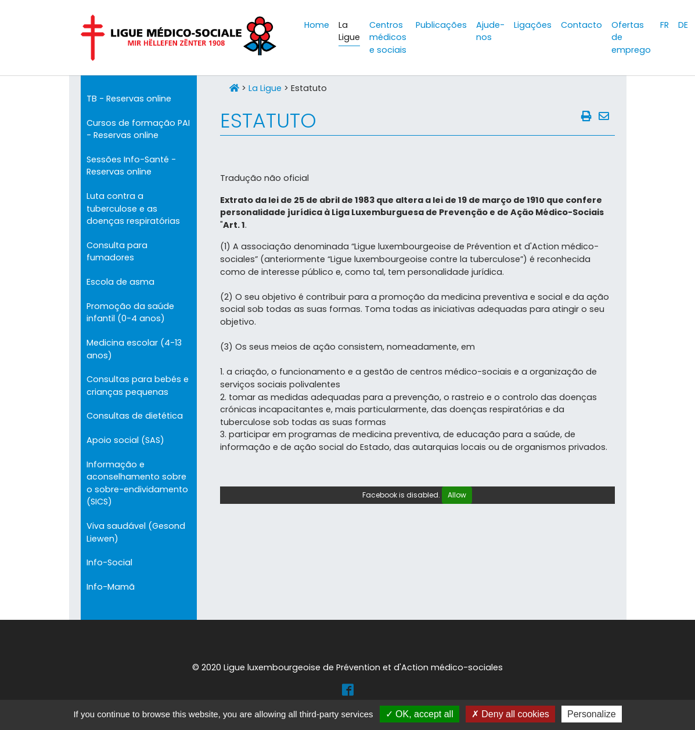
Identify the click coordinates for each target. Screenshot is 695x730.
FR (664, 25)
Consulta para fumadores (117, 251)
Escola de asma (120, 282)
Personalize (591, 714)
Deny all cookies (510, 714)
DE (683, 25)
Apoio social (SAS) (125, 440)
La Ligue (265, 88)
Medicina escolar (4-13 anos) (134, 349)
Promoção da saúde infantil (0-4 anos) (130, 312)
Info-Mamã (111, 587)
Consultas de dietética (135, 416)
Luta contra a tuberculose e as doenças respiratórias (133, 208)
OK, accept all (419, 714)
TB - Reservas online (129, 98)
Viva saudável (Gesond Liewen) (136, 532)
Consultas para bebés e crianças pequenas (138, 385)
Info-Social (109, 562)
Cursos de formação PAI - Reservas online (138, 129)
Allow (457, 495)
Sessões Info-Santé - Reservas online (131, 166)
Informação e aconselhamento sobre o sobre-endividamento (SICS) (137, 483)
